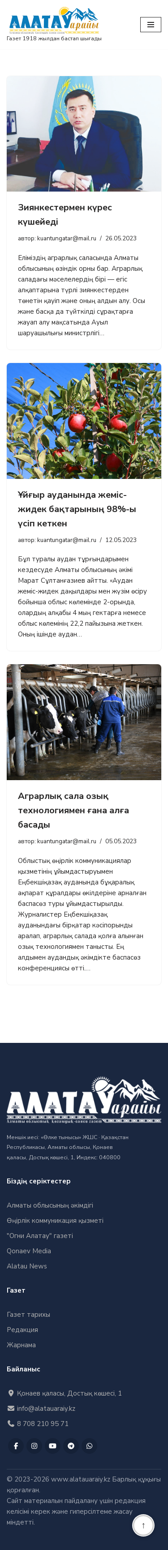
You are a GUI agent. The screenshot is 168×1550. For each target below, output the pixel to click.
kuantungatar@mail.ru (66, 238)
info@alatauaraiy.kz (41, 1408)
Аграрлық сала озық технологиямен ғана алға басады (73, 810)
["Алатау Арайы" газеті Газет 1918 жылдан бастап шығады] (54, 24)
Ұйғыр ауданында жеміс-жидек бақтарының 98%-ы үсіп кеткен (77, 509)
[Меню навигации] (150, 24)
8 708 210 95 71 (38, 1423)
